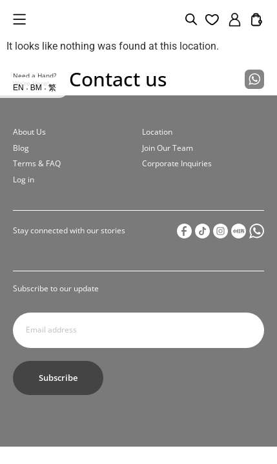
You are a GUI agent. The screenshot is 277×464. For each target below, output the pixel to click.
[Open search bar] (191, 19)
